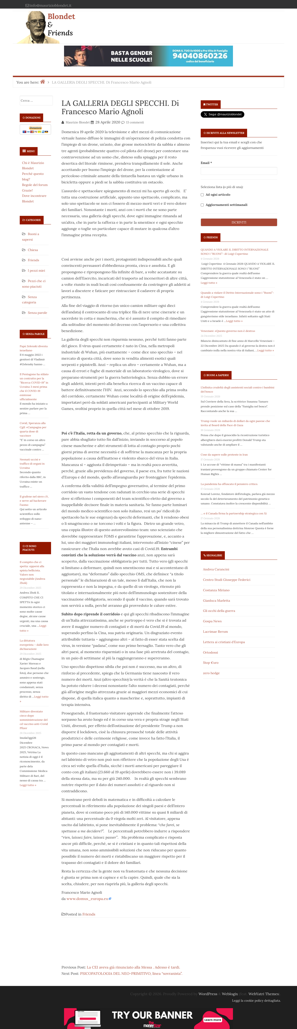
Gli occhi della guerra (219, 611)
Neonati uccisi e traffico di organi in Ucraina (32, 463)
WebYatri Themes (264, 993)
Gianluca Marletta (216, 600)
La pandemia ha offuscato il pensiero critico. (229, 484)
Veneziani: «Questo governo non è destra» (228, 331)
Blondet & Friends (61, 24)
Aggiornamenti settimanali (224, 205)
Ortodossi (210, 652)
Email (206, 163)
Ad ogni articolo (215, 195)
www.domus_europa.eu (87, 898)
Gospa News (212, 621)
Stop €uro (211, 663)
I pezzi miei (36, 270)
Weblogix (230, 993)
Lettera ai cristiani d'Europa (224, 642)
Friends (33, 260)
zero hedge (211, 673)
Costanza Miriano (216, 590)
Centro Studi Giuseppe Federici (226, 580)
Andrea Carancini (216, 569)
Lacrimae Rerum (215, 631)
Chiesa (33, 250)
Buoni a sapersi (218, 375)
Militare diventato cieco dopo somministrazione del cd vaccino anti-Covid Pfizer (34, 720)
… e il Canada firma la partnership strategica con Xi (234, 513)
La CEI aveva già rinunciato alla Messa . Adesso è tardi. (133, 967)
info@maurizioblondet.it (50, 5)
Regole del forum (35, 185)
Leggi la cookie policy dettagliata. (256, 1000)
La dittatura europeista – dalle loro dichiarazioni (34, 645)
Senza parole (37, 313)
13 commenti (135, 122)
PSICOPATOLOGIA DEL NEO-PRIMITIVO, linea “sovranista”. (131, 973)
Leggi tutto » (28, 785)
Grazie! (27, 190)
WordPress (208, 993)
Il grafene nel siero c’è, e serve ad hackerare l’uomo (34, 501)
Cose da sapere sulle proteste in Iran (224, 454)
